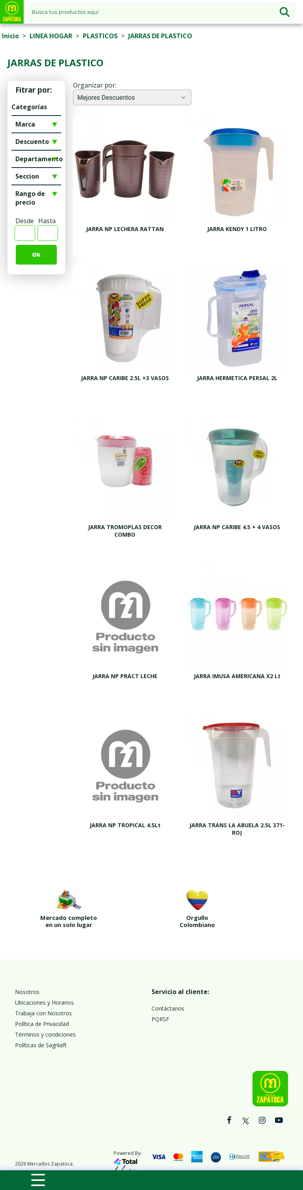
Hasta (47, 220)
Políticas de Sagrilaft (41, 1028)
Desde (24, 220)
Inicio (10, 36)
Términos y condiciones (45, 1017)
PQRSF (160, 1002)
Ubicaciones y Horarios (44, 985)
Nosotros (27, 975)
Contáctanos (168, 991)
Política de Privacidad (42, 1007)
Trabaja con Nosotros (43, 996)
